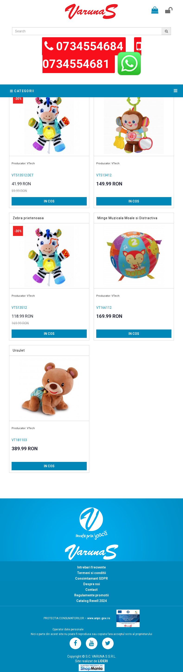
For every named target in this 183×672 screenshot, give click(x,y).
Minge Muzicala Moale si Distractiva (127, 218)
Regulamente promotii (91, 595)
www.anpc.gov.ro (98, 618)
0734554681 (77, 64)
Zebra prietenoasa (28, 218)
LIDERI (103, 661)
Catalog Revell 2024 (91, 601)
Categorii (22, 91)
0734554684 (89, 46)
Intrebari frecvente (91, 567)
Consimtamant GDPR (91, 578)
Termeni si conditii (91, 573)
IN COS (49, 201)
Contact (91, 589)
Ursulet (19, 350)
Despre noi (91, 584)
